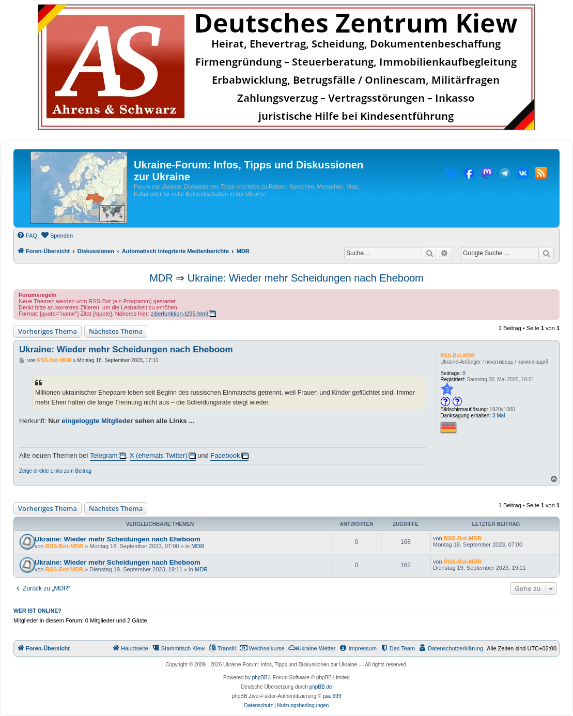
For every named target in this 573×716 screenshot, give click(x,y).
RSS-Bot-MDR (457, 356)
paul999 (332, 696)
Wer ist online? (37, 611)
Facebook (225, 455)
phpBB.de (320, 687)
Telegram (103, 455)
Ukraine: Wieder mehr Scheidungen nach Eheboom (306, 278)
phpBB (260, 677)
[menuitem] (27, 235)
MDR (161, 278)
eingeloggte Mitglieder (97, 421)
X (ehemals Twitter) (159, 455)
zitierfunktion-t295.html (179, 313)
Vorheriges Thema (47, 331)
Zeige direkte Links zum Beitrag (55, 471)
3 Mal (498, 415)
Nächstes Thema (116, 331)
